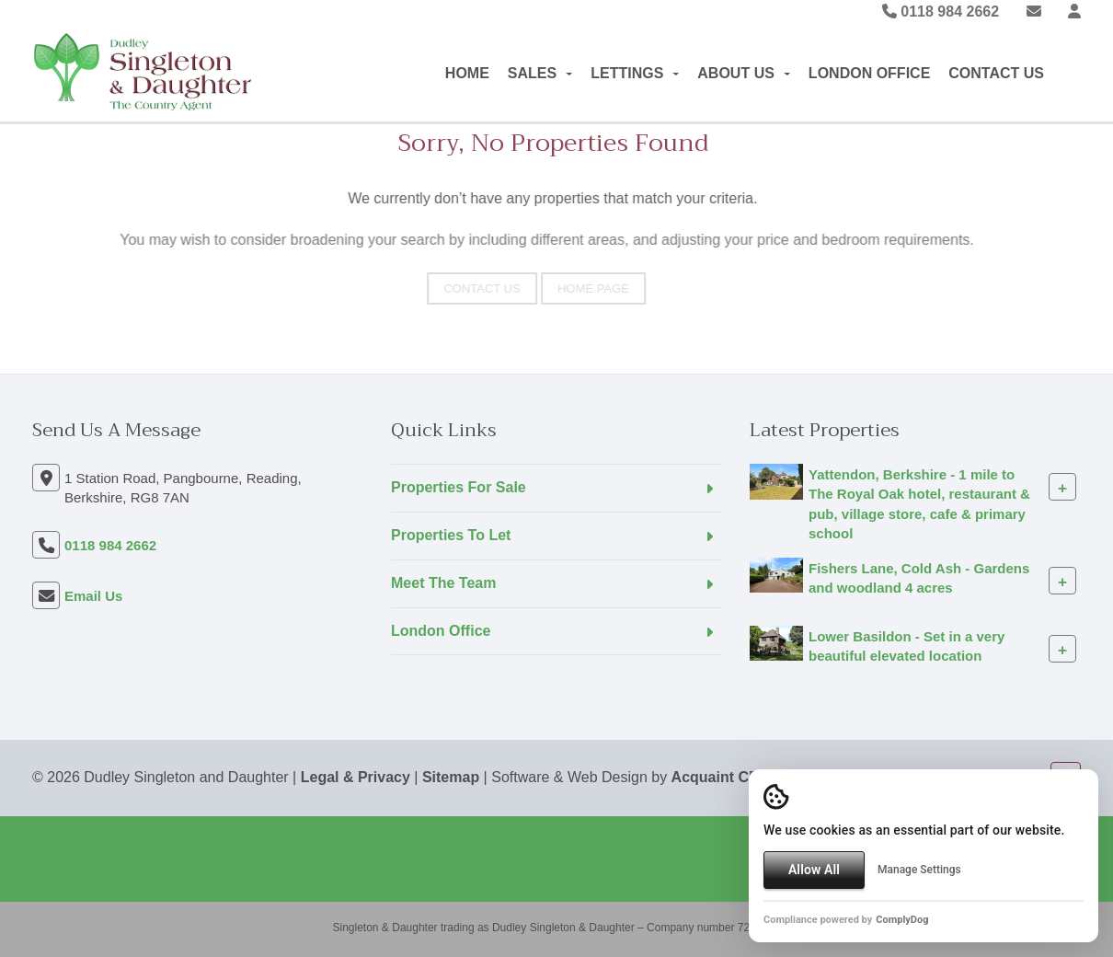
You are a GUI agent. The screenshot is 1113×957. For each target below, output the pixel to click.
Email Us (93, 596)
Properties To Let (451, 535)
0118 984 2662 (940, 11)
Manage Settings (919, 869)
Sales (540, 73)
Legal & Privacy (355, 777)
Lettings (635, 73)
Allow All (814, 869)
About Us (743, 73)
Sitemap (450, 777)
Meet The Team (443, 583)
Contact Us (996, 73)
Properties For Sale (458, 487)
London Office (869, 73)
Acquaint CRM (721, 777)
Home (467, 73)
